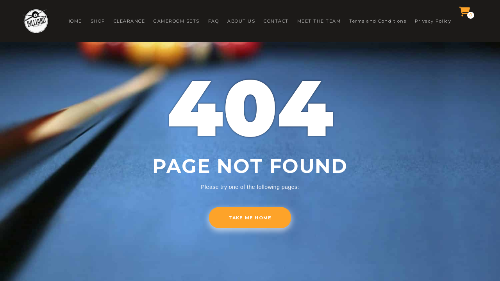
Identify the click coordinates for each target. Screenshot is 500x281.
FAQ (213, 21)
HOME (74, 21)
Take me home (250, 218)
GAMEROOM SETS (177, 21)
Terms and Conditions (377, 21)
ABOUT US (241, 21)
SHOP (98, 21)
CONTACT (276, 21)
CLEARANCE (129, 21)
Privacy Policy (433, 21)
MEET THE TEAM (319, 21)
